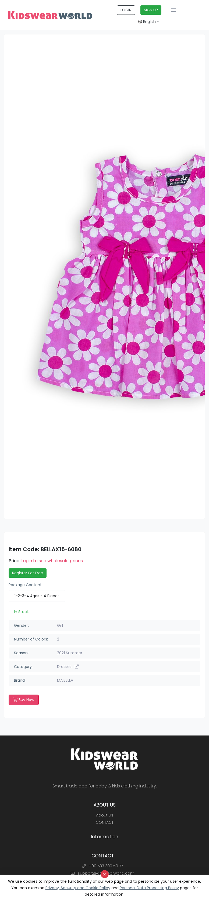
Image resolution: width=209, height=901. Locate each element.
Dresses (68, 666)
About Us (104, 815)
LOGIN (126, 10)
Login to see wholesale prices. (52, 561)
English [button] (147, 21)
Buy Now (23, 699)
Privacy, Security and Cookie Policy (77, 888)
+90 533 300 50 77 (102, 866)
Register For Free (27, 573)
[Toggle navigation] (173, 10)
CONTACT (105, 822)
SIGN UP (151, 10)
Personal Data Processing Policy (149, 888)
